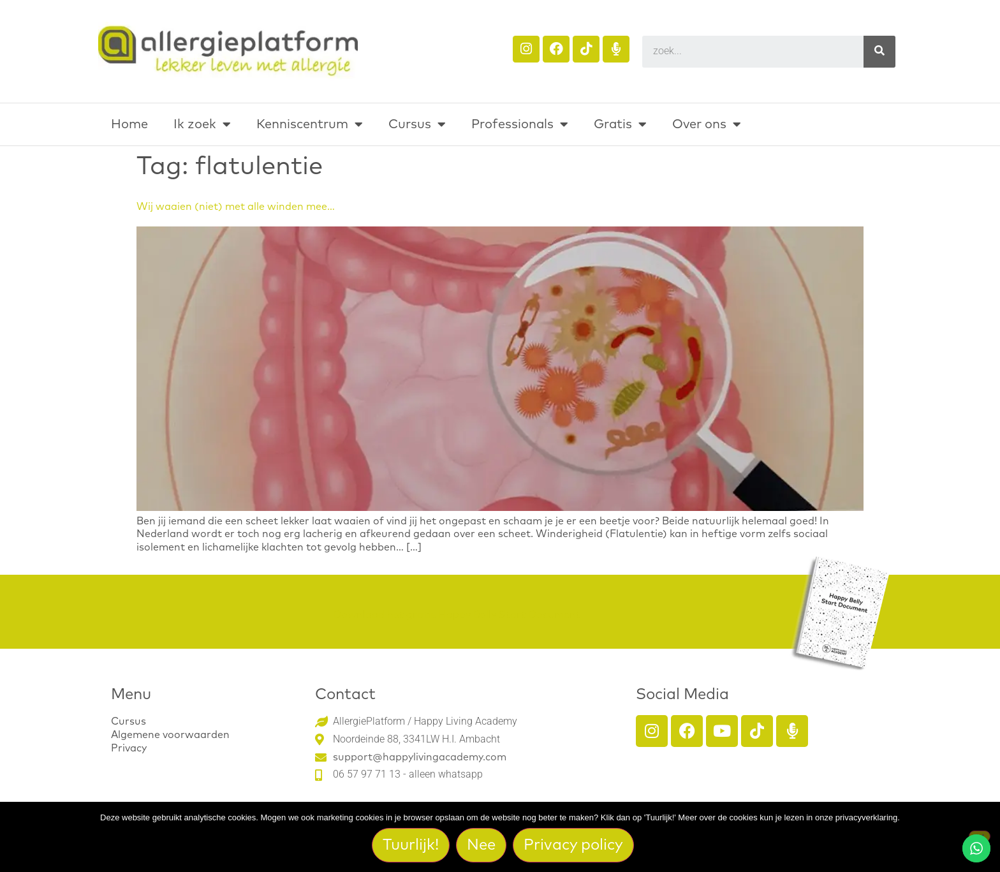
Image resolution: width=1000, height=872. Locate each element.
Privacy (129, 748)
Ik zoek (202, 124)
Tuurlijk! (411, 845)
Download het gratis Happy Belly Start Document (456, 615)
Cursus (417, 124)
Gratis (620, 124)
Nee (481, 845)
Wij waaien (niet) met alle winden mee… (235, 207)
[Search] (879, 52)
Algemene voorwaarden (170, 735)
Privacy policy (574, 845)
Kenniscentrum (309, 124)
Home (129, 124)
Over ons (706, 124)
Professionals (519, 124)
